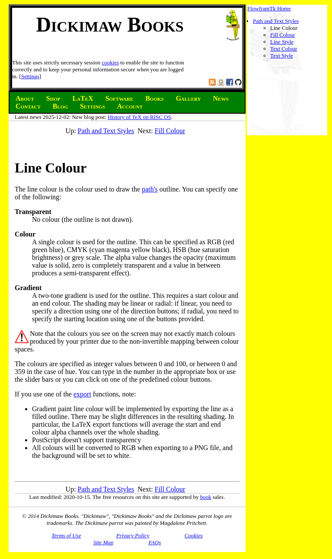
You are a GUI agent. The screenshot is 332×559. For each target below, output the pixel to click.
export (82, 394)
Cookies (194, 535)
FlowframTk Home (269, 8)
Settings (30, 76)
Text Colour (283, 48)
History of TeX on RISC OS (139, 117)
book (205, 497)
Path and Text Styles (276, 21)
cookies (110, 62)
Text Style (281, 55)
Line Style (282, 41)
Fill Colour (282, 35)
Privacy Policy (133, 535)
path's (150, 189)
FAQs (155, 542)
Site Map (103, 542)
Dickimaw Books (109, 24)
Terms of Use (66, 535)
